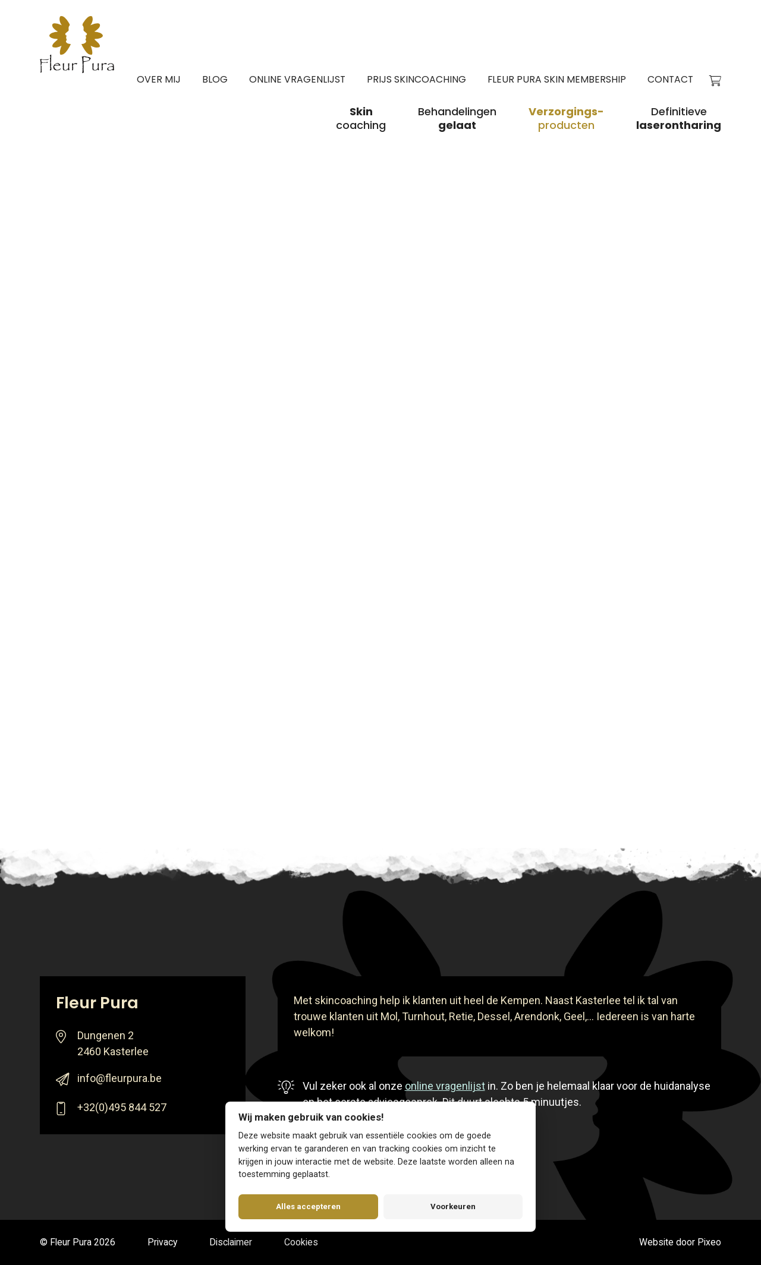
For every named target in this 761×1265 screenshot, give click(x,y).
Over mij (159, 80)
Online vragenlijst (297, 80)
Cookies (301, 1242)
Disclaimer (230, 1242)
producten (566, 119)
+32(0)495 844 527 (121, 1107)
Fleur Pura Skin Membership (557, 80)
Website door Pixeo (680, 1242)
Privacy (162, 1242)
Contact (670, 80)
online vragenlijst (445, 1086)
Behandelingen (457, 119)
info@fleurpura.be (119, 1078)
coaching (361, 119)
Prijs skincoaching (416, 80)
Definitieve (678, 119)
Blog (215, 80)
